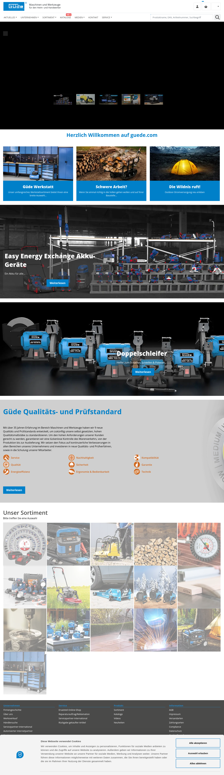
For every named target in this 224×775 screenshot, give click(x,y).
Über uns (8, 714)
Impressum (175, 714)
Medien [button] (79, 17)
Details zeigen (165, 769)
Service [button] (106, 17)
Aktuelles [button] (9, 17)
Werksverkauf (10, 718)
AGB (171, 709)
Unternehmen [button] (29, 17)
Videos (117, 718)
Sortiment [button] (48, 17)
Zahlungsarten (176, 722)
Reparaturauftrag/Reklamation (74, 714)
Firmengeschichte (12, 709)
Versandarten (176, 718)
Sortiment (119, 709)
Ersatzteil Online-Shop (70, 709)
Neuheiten (119, 722)
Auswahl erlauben (198, 744)
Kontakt (93, 17)
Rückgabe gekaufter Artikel (72, 722)
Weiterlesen (57, 283)
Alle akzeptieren (198, 734)
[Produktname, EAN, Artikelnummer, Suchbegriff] (182, 17)
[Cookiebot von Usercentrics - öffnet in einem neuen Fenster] (20, 769)
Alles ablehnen (198, 754)
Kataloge (65, 17)
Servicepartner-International (73, 718)
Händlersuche (10, 722)
